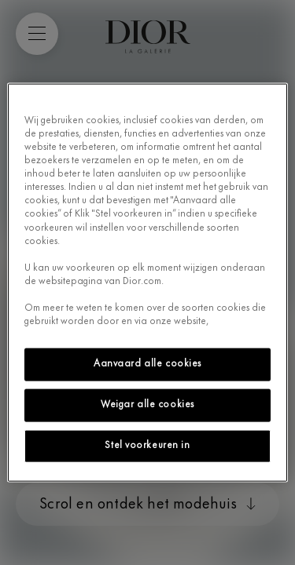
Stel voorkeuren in (147, 445)
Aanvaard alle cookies (147, 364)
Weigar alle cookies (147, 405)
